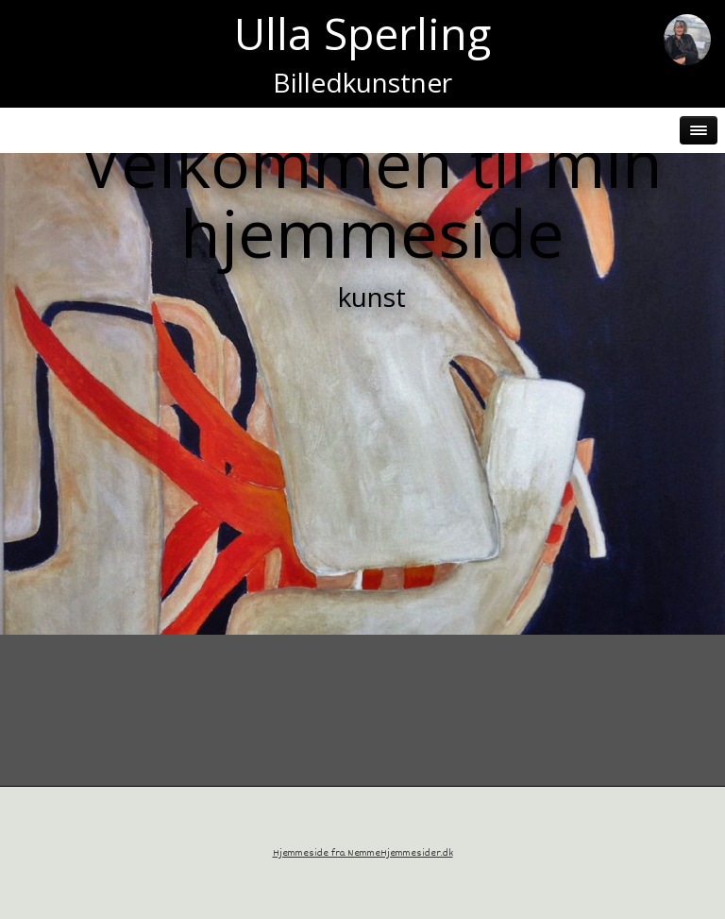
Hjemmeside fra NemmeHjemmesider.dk (363, 853)
